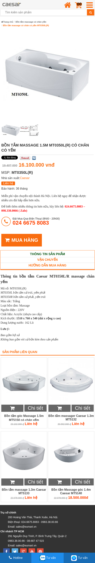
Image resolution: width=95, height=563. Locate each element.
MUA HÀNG (21, 240)
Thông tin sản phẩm (47, 254)
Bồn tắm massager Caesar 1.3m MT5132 (71, 417)
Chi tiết (35, 408)
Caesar (25, 178)
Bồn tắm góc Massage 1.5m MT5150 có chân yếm (24, 417)
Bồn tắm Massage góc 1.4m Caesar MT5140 (71, 491)
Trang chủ (7, 22)
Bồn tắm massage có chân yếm (31, 22)
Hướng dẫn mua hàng (47, 265)
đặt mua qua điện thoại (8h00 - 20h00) (36, 221)
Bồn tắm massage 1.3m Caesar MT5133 (24, 491)
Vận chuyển (47, 260)
